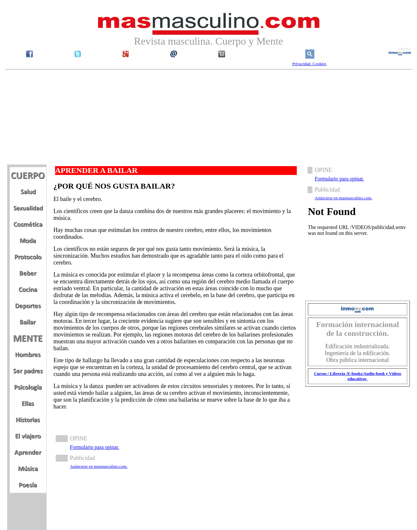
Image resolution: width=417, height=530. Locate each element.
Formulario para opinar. (95, 447)
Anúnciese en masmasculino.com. (99, 466)
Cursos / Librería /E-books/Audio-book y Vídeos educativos (357, 376)
